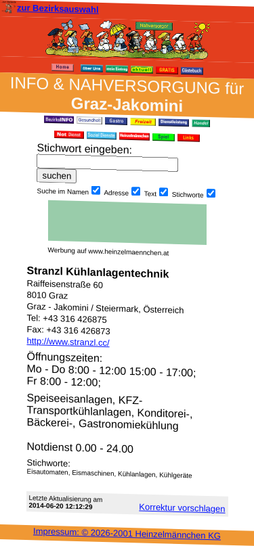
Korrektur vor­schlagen (182, 507)
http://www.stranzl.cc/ (68, 342)
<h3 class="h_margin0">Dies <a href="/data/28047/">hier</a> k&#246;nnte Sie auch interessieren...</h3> (127, 222)
